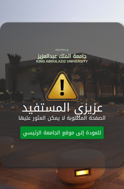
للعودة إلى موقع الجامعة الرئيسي (62, 133)
